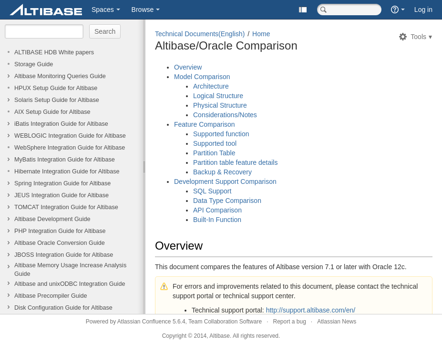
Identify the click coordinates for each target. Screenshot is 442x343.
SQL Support (212, 191)
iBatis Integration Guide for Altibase (61, 124)
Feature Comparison (204, 124)
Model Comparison (202, 77)
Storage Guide (33, 64)
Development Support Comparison (225, 181)
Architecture (211, 86)
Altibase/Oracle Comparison (226, 45)
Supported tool (214, 143)
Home (261, 34)
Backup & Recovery (222, 172)
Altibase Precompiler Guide (50, 296)
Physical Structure (220, 105)
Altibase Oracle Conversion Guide (59, 243)
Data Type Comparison (227, 200)
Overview (188, 67)
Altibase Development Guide (52, 219)
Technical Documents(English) (200, 34)
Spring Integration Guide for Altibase (62, 183)
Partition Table (214, 153)
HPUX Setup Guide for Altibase (55, 88)
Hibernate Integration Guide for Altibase (67, 171)
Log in (423, 9)
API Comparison (217, 210)
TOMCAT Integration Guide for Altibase (66, 207)
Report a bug (289, 321)
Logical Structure (218, 96)
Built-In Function (217, 219)
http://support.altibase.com (305, 310)
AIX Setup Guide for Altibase (52, 112)
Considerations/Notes (225, 115)
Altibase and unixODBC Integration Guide (69, 284)
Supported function (221, 134)
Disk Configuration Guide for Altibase (63, 307)
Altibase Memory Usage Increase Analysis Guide (70, 269)
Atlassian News (336, 321)
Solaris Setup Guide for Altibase (56, 100)
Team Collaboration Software (225, 321)
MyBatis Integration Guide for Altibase (64, 159)
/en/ (349, 310)
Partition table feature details (235, 162)
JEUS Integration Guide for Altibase (61, 195)
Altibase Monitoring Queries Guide (60, 76)
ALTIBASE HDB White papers (54, 52)
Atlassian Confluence (144, 321)
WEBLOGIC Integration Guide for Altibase (70, 135)
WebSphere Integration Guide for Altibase (69, 147)
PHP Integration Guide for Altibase (60, 231)
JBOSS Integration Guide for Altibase (63, 255)
